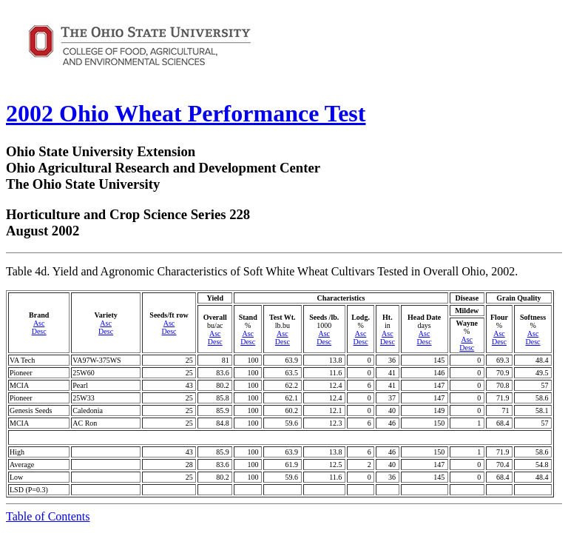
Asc (39, 323)
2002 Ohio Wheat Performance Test (185, 113)
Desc (39, 331)
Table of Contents (48, 516)
